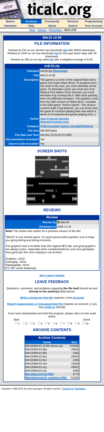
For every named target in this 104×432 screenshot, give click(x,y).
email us (50, 307)
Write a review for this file (36, 297)
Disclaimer (80, 389)
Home (32, 30)
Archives (42, 30)
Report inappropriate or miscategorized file (34, 304)
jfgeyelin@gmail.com (54, 121)
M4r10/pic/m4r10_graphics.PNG (46, 377)
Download (60, 71)
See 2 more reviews (52, 275)
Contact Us (67, 389)
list (65, 50)
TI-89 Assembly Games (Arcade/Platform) (66, 126)
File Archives (55, 30)
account (78, 297)
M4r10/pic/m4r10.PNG (39, 374)
